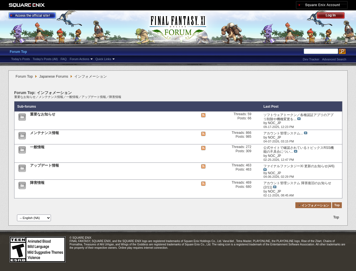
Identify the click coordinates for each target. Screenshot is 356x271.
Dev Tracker (311, 59)
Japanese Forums (53, 76)
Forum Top (18, 52)
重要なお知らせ (25, 96)
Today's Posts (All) (45, 59)
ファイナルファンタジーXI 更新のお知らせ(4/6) (298, 166)
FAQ (64, 59)
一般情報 (72, 96)
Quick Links (103, 59)
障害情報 (115, 96)
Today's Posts (20, 59)
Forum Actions (79, 59)
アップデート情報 (93, 96)
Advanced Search (334, 59)
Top (337, 205)
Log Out (333, 16)
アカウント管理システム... (283, 133)
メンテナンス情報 (51, 96)
